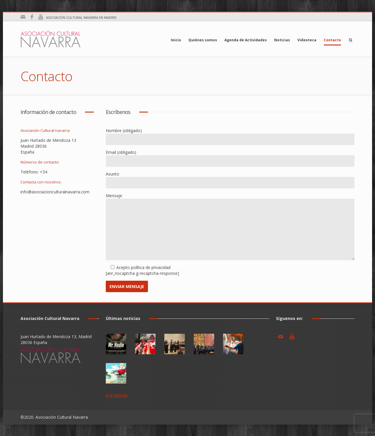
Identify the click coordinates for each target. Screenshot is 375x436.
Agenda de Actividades (245, 40)
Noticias (282, 40)
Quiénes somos (202, 40)
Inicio (176, 40)
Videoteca (306, 40)
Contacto (332, 40)
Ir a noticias (117, 395)
